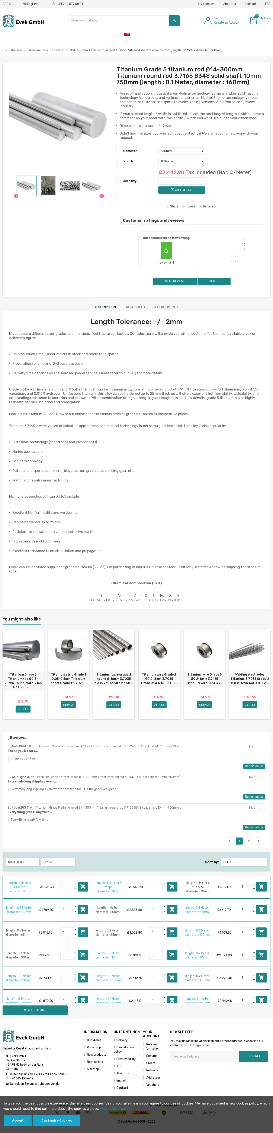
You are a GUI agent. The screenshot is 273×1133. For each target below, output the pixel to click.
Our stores (94, 1045)
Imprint (121, 1085)
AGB (119, 1071)
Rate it (214, 281)
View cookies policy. (115, 1109)
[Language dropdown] (31, 4)
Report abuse (254, 771)
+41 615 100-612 (21, 1083)
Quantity (129, 181)
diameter (130, 151)
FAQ (267, 4)
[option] (23, 677)
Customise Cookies (56, 1120)
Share (172, 206)
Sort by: (212, 867)
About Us (229, 4)
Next (258, 846)
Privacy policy (126, 1064)
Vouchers (152, 1090)
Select (231, 867)
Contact (250, 4)
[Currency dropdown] (8, 4)
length (128, 161)
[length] (181, 161)
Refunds (152, 1075)
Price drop (94, 1052)
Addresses (153, 1082)
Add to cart (83, 891)
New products (96, 1059)
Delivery (122, 1045)
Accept (18, 1120)
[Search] (124, 20)
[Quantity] (181, 181)
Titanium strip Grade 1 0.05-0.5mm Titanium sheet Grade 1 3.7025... (68, 679)
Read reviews (174, 281)
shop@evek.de (50, 1088)
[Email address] (204, 1061)
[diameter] (181, 151)
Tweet (189, 206)
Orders (150, 1068)
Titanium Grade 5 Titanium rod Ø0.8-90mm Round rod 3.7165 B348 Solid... (23, 681)
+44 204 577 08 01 (67, 4)
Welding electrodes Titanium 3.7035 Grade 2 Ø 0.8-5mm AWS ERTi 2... (250, 679)
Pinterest (208, 206)
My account (206, 4)
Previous (230, 846)
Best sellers (95, 1067)
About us (122, 1078)
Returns (151, 1061)
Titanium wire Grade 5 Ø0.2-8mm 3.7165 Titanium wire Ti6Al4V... (204, 679)
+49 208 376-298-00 (54, 1079)
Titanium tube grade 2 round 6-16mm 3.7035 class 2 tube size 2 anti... (114, 679)
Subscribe (253, 1061)
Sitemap (93, 1074)
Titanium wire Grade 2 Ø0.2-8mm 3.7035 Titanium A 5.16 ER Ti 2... (159, 679)
